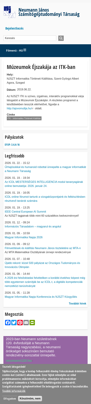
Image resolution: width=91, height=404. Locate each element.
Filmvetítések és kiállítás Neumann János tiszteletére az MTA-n (43, 248)
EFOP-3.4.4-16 (12, 144)
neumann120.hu (20, 360)
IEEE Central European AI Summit (25, 211)
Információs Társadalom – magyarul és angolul (33, 226)
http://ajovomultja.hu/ (20, 108)
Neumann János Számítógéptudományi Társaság (48, 11)
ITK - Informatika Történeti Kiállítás (24, 118)
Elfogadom (10, 398)
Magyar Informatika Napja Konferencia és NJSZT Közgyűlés (41, 296)
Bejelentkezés (14, 28)
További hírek (77, 303)
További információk (13, 391)
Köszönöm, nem (30, 398)
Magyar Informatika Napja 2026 (24, 237)
